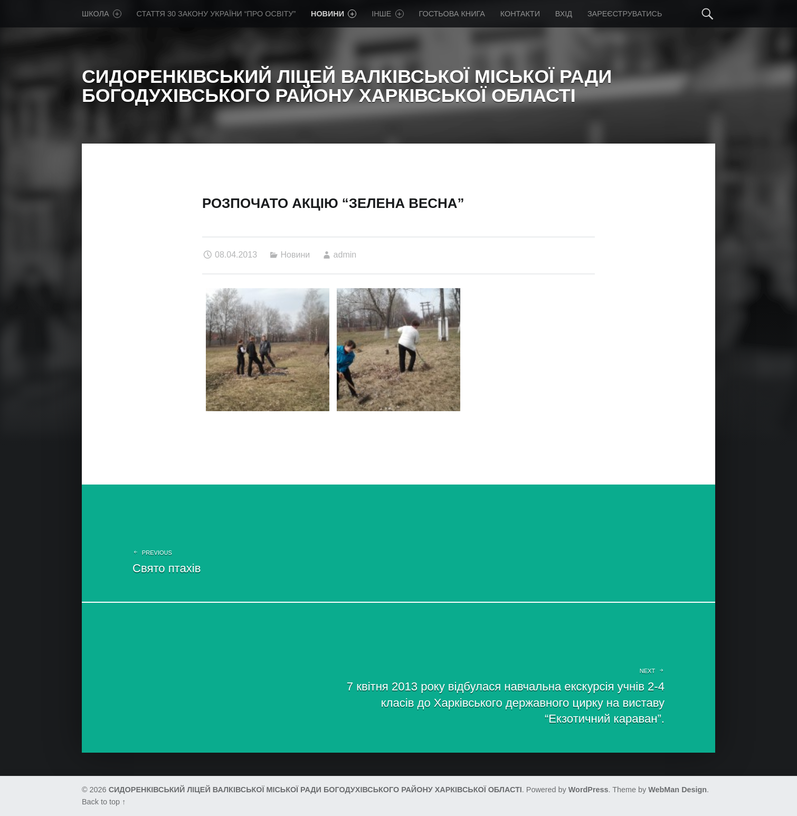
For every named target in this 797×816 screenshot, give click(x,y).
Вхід (563, 14)
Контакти (520, 14)
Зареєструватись (624, 14)
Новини (333, 14)
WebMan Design (677, 789)
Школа (101, 14)
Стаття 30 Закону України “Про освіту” (216, 14)
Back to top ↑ (104, 802)
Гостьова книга (452, 14)
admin (345, 254)
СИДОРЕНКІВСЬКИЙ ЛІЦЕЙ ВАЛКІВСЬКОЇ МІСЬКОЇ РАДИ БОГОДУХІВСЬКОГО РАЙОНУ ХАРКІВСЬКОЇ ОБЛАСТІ (315, 789)
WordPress (588, 789)
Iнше (388, 14)
